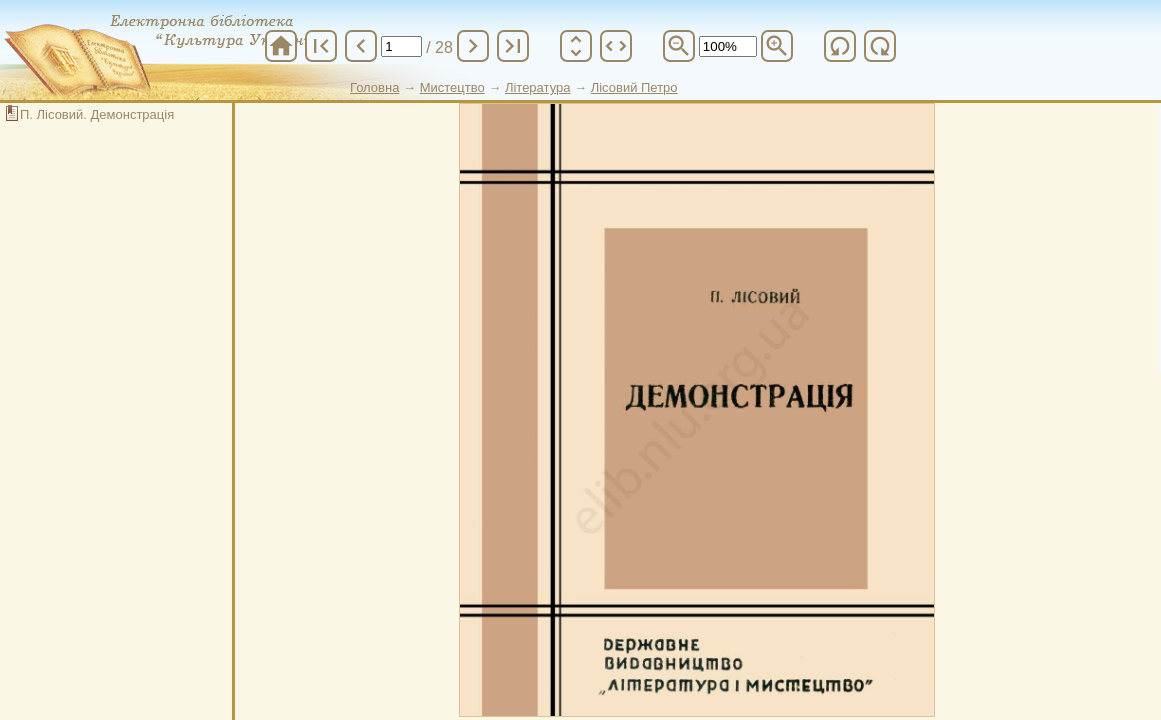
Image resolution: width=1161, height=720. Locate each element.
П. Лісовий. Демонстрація (97, 114)
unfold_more (576, 46)
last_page (513, 46)
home (281, 46)
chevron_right (473, 46)
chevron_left (361, 46)
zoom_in (777, 46)
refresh (840, 46)
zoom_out (679, 46)
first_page (321, 46)
